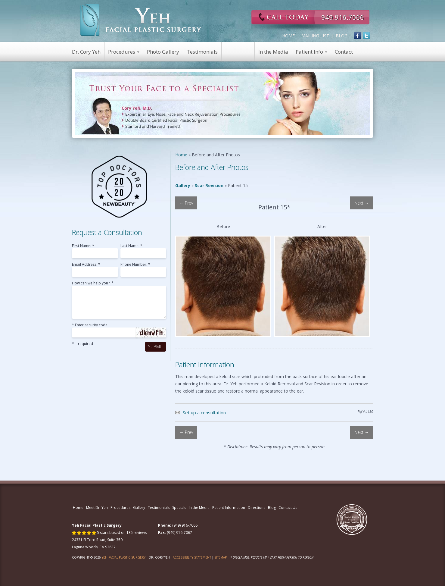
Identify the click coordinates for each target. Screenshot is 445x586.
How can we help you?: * (93, 283)
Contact (344, 51)
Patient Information (228, 507)
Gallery (182, 185)
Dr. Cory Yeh (86, 51)
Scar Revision (209, 185)
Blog (341, 36)
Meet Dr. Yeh (97, 507)
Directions (256, 507)
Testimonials (202, 51)
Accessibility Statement (192, 557)
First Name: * (83, 246)
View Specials (238, 51)
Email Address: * (86, 265)
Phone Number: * (135, 265)
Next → (361, 203)
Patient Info (311, 51)
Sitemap (220, 557)
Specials (179, 507)
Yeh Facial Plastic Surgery (123, 557)
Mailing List (315, 36)
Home (288, 36)
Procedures (123, 51)
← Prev (186, 203)
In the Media (273, 51)
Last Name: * (131, 246)
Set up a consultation (204, 412)
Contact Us (288, 507)
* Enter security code (89, 325)
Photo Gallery (163, 51)
